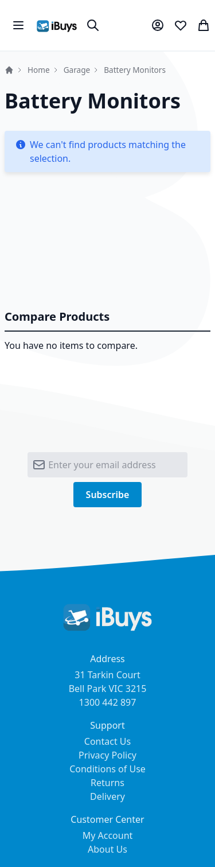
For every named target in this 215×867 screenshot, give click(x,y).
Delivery (107, 796)
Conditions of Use (107, 769)
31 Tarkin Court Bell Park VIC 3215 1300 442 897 (108, 688)
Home (9, 70)
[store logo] (57, 25)
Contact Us (107, 741)
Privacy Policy (107, 755)
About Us (107, 849)
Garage (77, 69)
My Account (108, 835)
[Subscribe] (107, 494)
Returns (107, 782)
